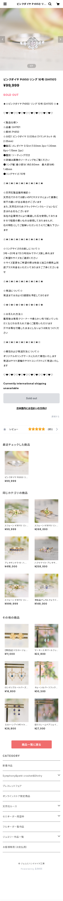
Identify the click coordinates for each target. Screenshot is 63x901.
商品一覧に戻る (31, 744)
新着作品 (8, 765)
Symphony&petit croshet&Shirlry (22, 775)
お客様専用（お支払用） (15, 847)
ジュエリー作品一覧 (13, 836)
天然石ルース (10, 806)
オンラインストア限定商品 (16, 796)
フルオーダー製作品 (13, 826)
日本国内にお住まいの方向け (31, 408)
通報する (55, 416)
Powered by (31, 869)
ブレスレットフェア (12, 785)
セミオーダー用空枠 (13, 816)
